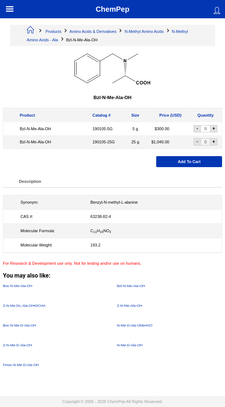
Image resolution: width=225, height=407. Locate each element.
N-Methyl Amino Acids (144, 31)
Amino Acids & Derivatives (93, 31)
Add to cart (189, 161)
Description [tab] (30, 181)
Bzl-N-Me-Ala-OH (35, 129)
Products (53, 31)
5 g (135, 129)
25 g (135, 142)
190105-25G (104, 142)
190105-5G (103, 129)
